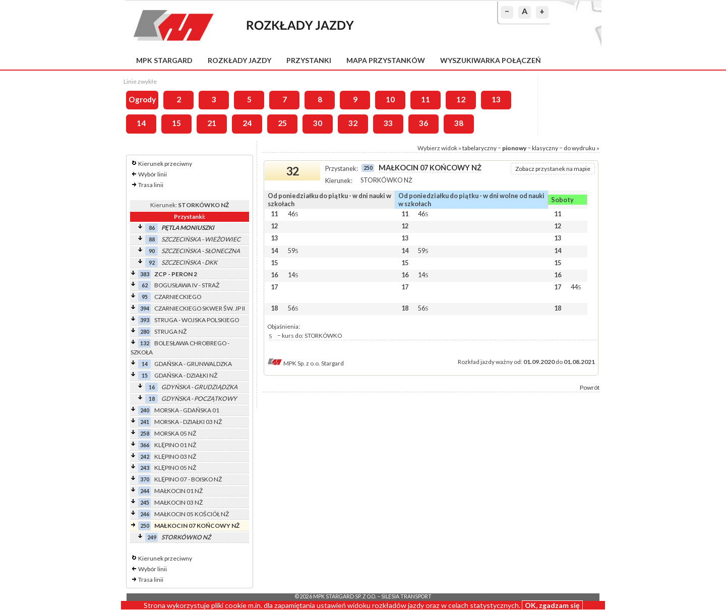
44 (576, 287)
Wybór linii (152, 174)
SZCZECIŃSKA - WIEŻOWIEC (200, 239)
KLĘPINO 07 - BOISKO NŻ (188, 479)
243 (144, 467)
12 (460, 99)
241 (144, 421)
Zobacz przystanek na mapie (552, 168)
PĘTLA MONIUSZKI (187, 227)
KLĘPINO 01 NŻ (175, 445)
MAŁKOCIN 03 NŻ (178, 502)
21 (211, 123)
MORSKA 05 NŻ (175, 433)
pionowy (514, 148)
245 (144, 502)
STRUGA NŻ (170, 331)
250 (144, 525)
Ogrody (142, 99)
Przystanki (308, 60)
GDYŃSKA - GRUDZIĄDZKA (199, 387)
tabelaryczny (479, 148)
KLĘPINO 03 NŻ (175, 456)
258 (144, 433)
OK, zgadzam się (552, 605)
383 (144, 274)
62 (145, 285)
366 (144, 445)
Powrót (589, 387)
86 (152, 227)
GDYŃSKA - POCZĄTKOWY (199, 398)
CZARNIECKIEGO (177, 296)
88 (152, 239)
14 (141, 123)
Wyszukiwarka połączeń (490, 60)
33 (388, 123)
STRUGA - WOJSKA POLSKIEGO (196, 320)
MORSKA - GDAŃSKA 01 (186, 410)
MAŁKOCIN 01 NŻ (178, 491)
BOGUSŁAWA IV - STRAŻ (186, 285)
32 (352, 123)
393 (144, 320)
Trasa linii (150, 185)
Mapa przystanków (385, 60)
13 (496, 99)
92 (152, 262)
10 (390, 99)
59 (293, 251)
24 (247, 123)
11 (425, 99)
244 (144, 490)
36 (423, 123)
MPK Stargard (164, 60)
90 (152, 251)
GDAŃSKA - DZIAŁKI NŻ (185, 375)
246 (144, 514)
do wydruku (579, 148)
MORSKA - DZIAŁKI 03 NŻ (188, 421)
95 (145, 296)
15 (176, 123)
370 (144, 479)
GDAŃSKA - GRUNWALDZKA (193, 364)
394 (144, 308)
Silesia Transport (406, 596)
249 (151, 537)
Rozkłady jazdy (239, 60)
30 (317, 123)
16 (152, 387)
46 (293, 214)
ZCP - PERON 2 (175, 274)
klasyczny (545, 148)
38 (458, 123)
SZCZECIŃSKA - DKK (189, 262)
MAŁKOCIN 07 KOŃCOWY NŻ (196, 525)
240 (144, 410)
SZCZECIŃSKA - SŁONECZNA (200, 251)
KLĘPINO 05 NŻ (175, 467)
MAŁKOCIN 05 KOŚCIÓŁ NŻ (191, 514)
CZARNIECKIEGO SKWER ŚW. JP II (199, 308)
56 (293, 308)
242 (144, 456)
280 (144, 331)
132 (144, 343)
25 (282, 123)
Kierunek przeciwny (165, 163)
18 (152, 398)
